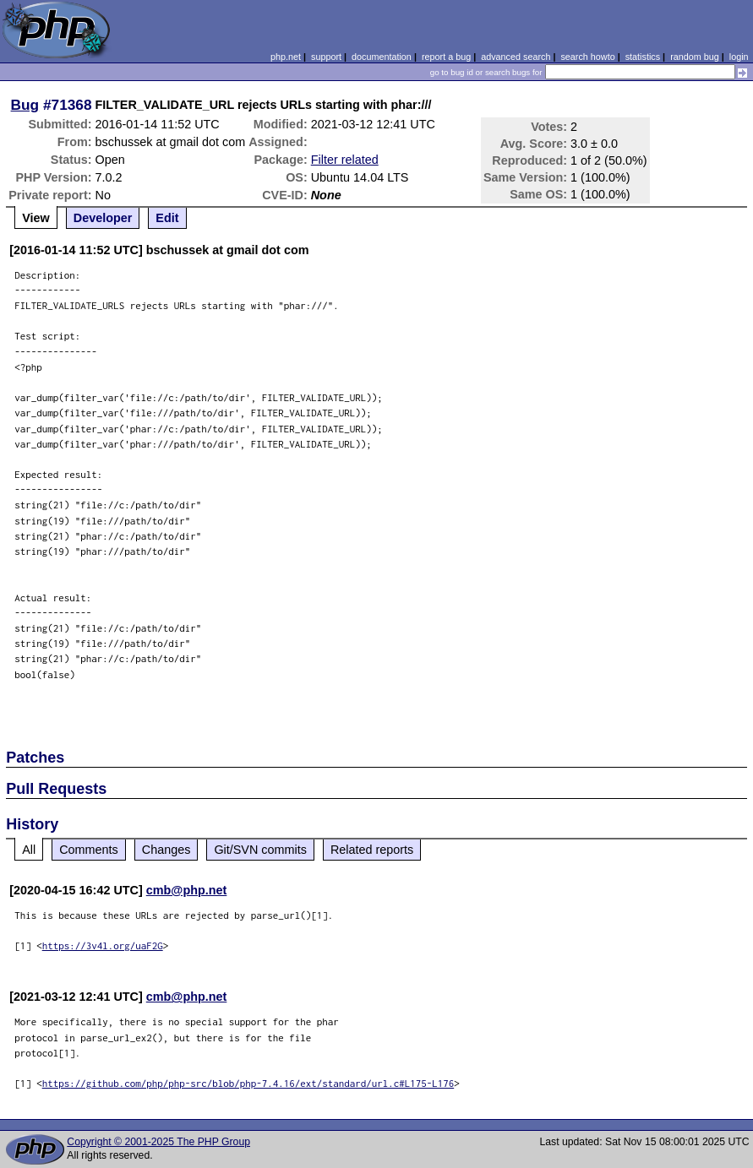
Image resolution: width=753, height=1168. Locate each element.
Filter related (345, 159)
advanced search (515, 57)
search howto (587, 57)
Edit (167, 218)
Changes (166, 849)
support (326, 57)
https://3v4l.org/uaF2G (102, 945)
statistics (642, 57)
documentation (382, 57)
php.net (285, 57)
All (28, 849)
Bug (25, 104)
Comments (88, 849)
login (739, 57)
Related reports (371, 849)
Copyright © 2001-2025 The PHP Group (158, 1142)
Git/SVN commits (260, 849)
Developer (103, 218)
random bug (694, 57)
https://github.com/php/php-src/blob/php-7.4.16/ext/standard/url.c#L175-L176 (248, 1083)
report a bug (446, 57)
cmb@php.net (186, 890)
